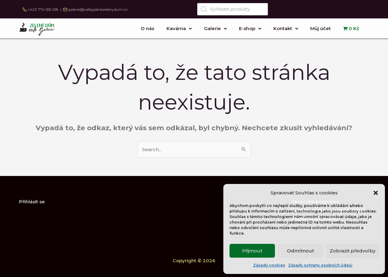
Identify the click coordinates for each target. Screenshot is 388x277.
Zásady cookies (269, 265)
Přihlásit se (32, 202)
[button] (376, 193)
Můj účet (320, 28)
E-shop (250, 28)
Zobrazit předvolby (352, 251)
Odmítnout (300, 251)
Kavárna (179, 28)
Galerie (215, 28)
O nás (147, 28)
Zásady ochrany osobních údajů (320, 265)
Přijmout (252, 251)
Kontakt (285, 28)
